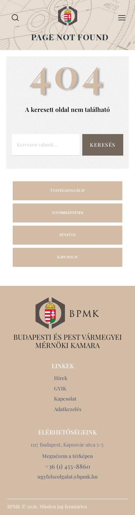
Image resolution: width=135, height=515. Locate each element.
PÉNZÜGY (67, 234)
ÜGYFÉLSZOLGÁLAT (68, 190)
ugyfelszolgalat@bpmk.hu (67, 476)
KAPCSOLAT (67, 256)
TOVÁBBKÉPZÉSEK (68, 212)
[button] (121, 17)
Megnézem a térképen (67, 456)
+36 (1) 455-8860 (67, 466)
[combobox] (46, 145)
